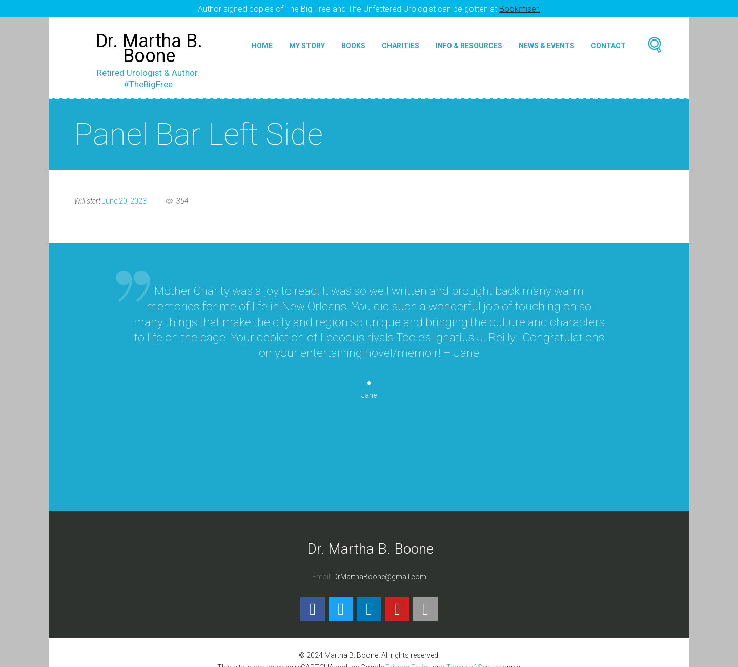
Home (262, 38)
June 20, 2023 (124, 193)
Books (353, 38)
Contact (608, 38)
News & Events (547, 38)
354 (182, 193)
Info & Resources (469, 38)
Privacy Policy (408, 659)
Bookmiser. (519, 9)
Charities (400, 38)
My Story (307, 38)
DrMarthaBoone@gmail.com (379, 568)
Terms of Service (473, 659)
